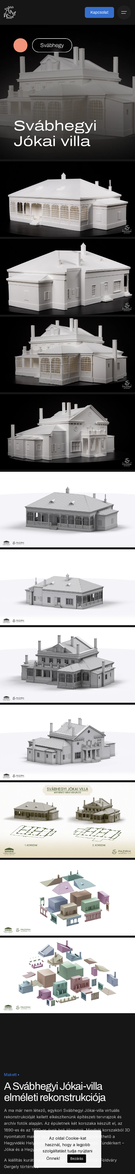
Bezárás (76, 1159)
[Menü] (124, 12)
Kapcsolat (99, 12)
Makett (10, 1074)
